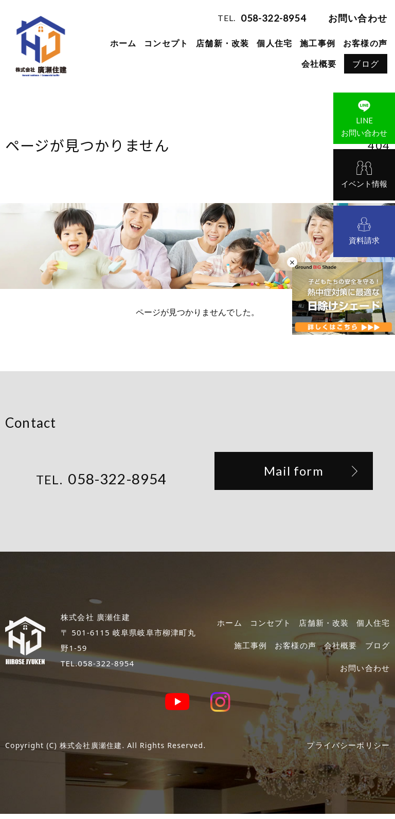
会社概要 (319, 63)
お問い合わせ (357, 18)
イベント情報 (364, 183)
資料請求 (364, 240)
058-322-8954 (273, 18)
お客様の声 (365, 43)
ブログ (365, 63)
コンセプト (166, 43)
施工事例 (317, 43)
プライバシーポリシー (345, 750)
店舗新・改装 (222, 43)
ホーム (123, 43)
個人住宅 (274, 43)
